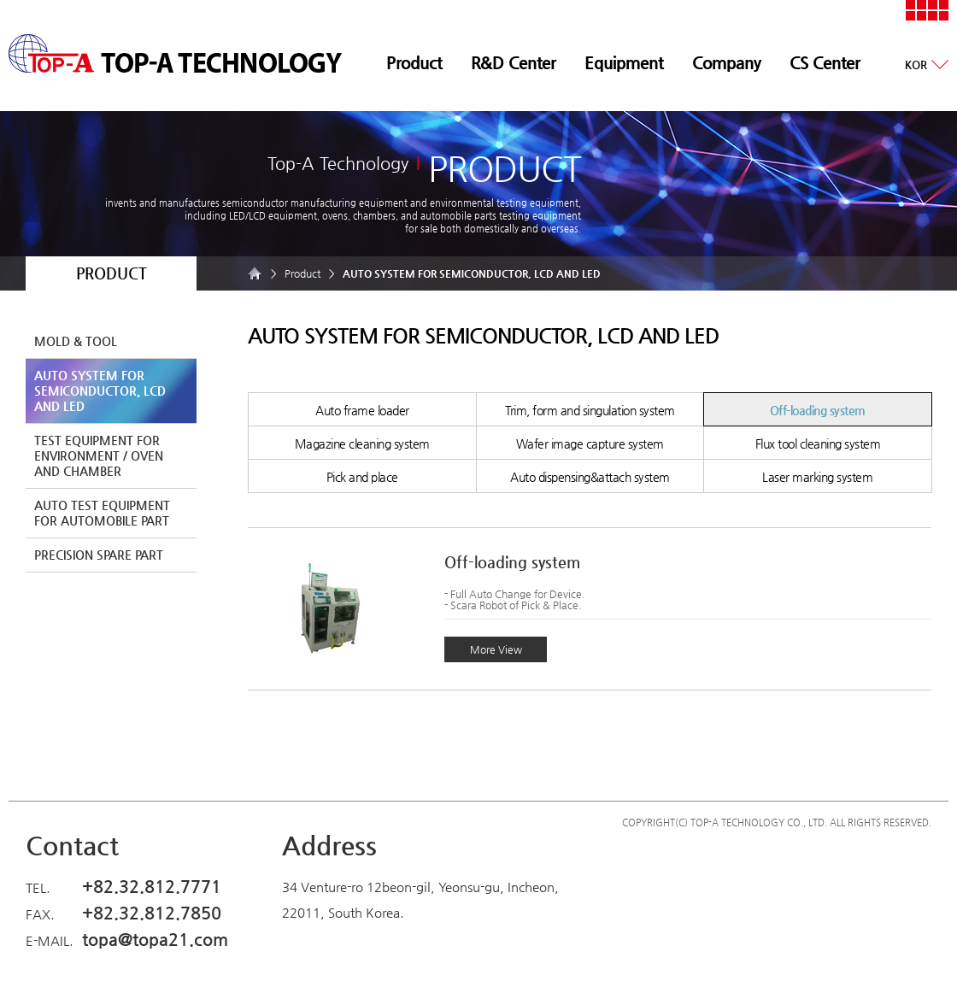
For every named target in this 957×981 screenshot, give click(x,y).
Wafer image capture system (590, 443)
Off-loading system (818, 410)
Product (414, 63)
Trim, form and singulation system (590, 410)
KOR (916, 64)
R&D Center (513, 63)
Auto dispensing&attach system (590, 477)
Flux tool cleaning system (818, 443)
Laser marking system (817, 477)
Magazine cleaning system (362, 443)
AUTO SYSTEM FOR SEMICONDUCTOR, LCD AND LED (100, 390)
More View (496, 649)
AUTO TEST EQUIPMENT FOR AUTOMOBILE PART (102, 512)
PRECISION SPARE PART (98, 554)
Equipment (623, 63)
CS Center (825, 63)
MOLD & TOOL (75, 341)
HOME (256, 273)
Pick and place (362, 477)
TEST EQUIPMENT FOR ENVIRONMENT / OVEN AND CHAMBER (98, 455)
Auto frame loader (362, 410)
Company (726, 63)
